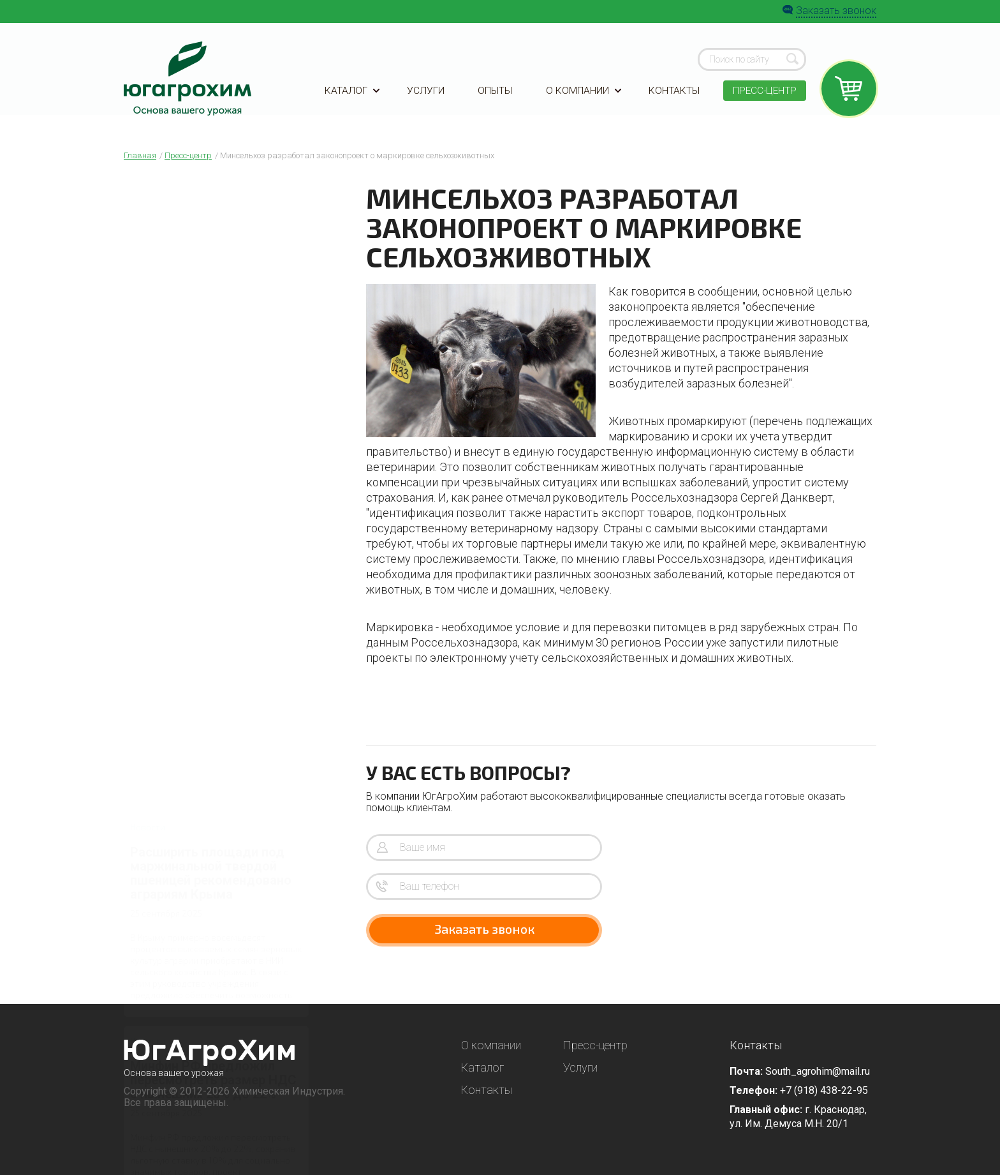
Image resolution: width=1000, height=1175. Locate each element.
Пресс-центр (763, 97)
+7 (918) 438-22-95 (824, 1090)
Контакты (672, 97)
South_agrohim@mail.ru (817, 1071)
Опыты (494, 97)
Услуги (425, 97)
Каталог (352, 97)
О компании (582, 97)
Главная (140, 155)
